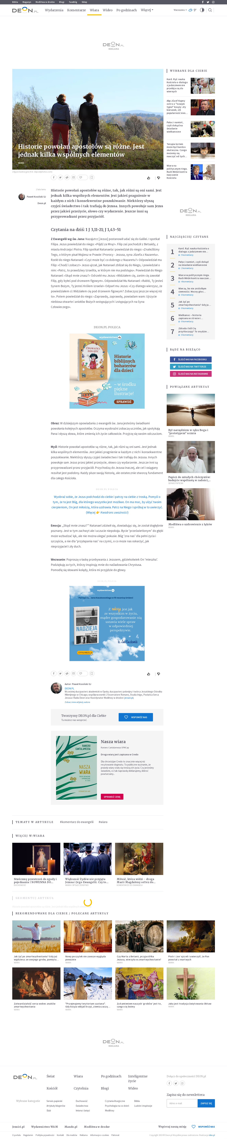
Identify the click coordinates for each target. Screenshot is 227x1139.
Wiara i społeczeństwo (77, 885)
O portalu (16, 1135)
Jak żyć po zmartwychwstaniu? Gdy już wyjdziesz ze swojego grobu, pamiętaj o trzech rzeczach (194, 306)
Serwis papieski (54, 1101)
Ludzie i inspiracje (143, 1105)
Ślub (49, 1110)
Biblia (15, 2)
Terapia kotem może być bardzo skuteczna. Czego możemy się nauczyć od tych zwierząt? (177, 151)
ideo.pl (212, 1135)
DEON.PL (69, 688)
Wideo (107, 10)
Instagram (213, 2)
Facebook (202, 2)
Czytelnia (81, 1088)
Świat (51, 1076)
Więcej (146, 10)
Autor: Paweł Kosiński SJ (78, 684)
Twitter (208, 2)
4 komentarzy (185, 281)
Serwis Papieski (175, 483)
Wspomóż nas (135, 717)
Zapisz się (206, 1103)
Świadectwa (82, 1105)
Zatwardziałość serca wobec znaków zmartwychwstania (35, 1005)
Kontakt (60, 1135)
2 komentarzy (185, 268)
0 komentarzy (185, 295)
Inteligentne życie (138, 1078)
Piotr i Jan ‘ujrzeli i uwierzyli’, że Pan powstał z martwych (188, 958)
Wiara (94, 10)
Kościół (52, 1088)
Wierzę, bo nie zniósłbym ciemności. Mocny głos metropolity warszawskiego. (194, 291)
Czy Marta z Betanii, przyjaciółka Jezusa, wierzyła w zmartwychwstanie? (139, 958)
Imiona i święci (83, 1110)
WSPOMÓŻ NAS (203, 1126)
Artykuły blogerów (56, 1105)
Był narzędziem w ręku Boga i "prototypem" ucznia (188, 432)
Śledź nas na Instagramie (190, 373)
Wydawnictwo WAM (44, 1126)
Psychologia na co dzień (117, 1105)
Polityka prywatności (45, 1135)
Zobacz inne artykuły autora (77, 702)
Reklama (84, 1135)
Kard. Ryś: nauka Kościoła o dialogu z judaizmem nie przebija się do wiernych (177, 85)
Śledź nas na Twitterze (189, 366)
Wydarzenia (54, 10)
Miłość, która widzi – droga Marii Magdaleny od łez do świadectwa (135, 882)
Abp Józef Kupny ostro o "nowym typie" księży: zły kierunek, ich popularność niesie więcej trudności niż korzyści (177, 110)
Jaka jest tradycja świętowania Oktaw (189, 1003)
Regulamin (28, 1135)
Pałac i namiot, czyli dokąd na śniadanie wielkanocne (175, 127)
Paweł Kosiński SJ (36, 196)
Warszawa (179, 10)
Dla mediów (72, 1135)
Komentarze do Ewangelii (130, 885)
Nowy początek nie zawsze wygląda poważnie (85, 958)
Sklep (84, 2)
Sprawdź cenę (112, 796)
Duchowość (20, 885)
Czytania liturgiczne (115, 1101)
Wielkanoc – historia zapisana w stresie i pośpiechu (190, 318)
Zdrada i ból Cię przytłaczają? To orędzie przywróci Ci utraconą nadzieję (192, 333)
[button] (202, 10)
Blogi (61, 2)
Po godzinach (126, 10)
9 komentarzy (185, 255)
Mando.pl (70, 1126)
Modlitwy (109, 1110)
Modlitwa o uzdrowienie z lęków (190, 524)
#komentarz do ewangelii (76, 822)
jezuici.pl (129, 697)
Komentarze (76, 10)
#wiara (103, 822)
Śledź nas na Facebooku (190, 359)
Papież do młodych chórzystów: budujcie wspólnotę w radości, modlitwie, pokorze (189, 480)
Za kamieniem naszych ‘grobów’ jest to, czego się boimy (139, 1005)
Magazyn (27, 2)
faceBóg (73, 2)
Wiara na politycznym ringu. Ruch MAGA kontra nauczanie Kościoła (177, 171)
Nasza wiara (113, 741)
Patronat (115, 1135)
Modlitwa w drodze (45, 2)
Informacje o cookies (99, 1135)
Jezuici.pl (18, 1126)
